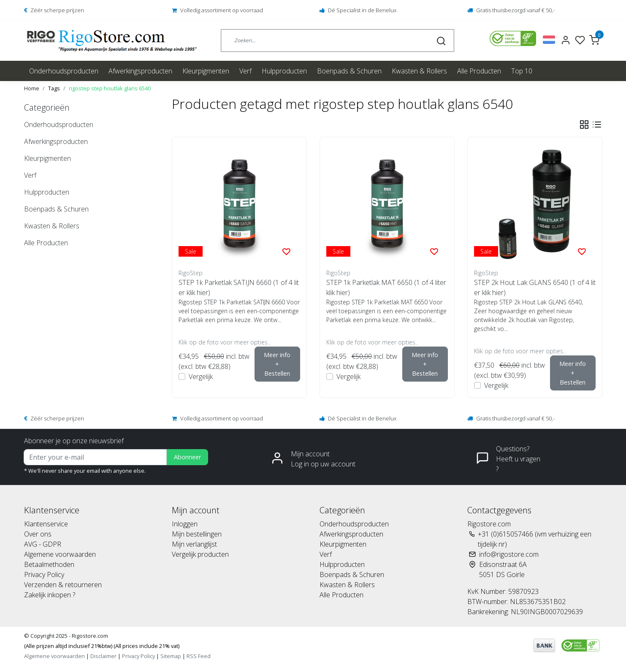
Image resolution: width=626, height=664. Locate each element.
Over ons (37, 534)
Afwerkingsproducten (140, 71)
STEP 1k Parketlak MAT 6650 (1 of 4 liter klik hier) (386, 287)
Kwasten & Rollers (419, 71)
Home (31, 88)
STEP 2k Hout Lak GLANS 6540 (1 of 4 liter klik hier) (535, 287)
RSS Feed (199, 656)
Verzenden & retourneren (63, 584)
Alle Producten (479, 71)
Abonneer (187, 457)
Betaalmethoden (49, 564)
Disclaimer (103, 656)
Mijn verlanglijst (194, 544)
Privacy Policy (44, 574)
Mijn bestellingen (197, 534)
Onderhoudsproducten (63, 71)
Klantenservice (46, 523)
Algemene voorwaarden (60, 554)
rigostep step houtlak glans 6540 (110, 88)
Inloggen (185, 523)
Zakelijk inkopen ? (49, 594)
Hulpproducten (284, 71)
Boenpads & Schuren (349, 71)
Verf (245, 71)
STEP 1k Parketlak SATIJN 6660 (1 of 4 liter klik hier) (239, 287)
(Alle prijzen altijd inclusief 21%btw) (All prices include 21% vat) (101, 646)
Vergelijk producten (200, 554)
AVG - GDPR (42, 544)
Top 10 (521, 71)
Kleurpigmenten (205, 71)
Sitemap (170, 656)
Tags (54, 88)
